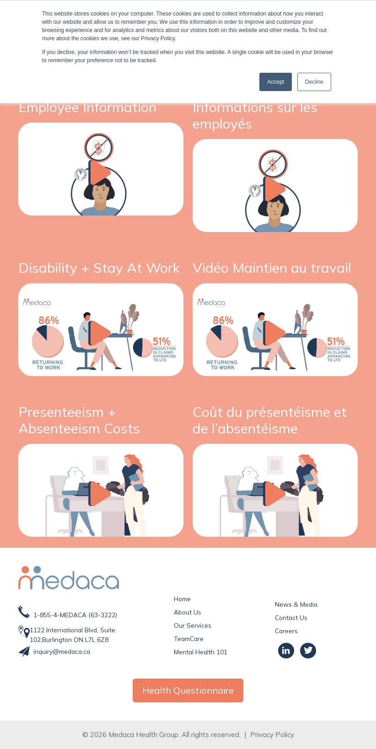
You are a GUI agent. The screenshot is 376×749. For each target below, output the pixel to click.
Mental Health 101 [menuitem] (200, 652)
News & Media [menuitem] (296, 604)
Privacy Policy (272, 734)
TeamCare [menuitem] (189, 638)
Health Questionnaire (188, 690)
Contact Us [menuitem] (291, 617)
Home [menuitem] (182, 599)
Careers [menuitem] (286, 631)
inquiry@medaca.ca (61, 651)
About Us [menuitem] (187, 612)
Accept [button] (275, 82)
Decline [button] (314, 82)
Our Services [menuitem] (192, 625)
